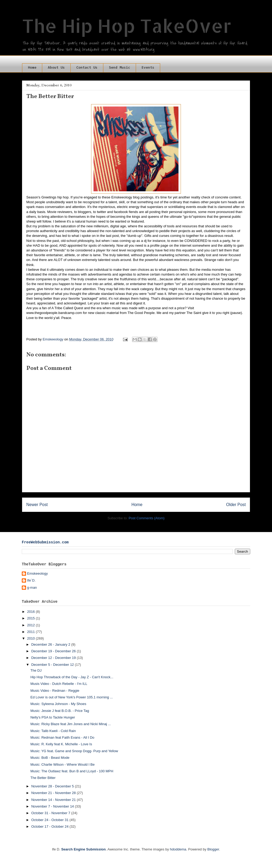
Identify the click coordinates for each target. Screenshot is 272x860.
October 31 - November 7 (51, 813)
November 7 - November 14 (53, 806)
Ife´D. (31, 580)
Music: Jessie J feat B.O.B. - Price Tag (59, 711)
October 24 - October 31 (50, 820)
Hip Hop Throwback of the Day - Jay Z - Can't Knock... (71, 677)
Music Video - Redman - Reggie (54, 691)
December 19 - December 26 (54, 651)
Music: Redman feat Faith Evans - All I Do (62, 737)
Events (148, 68)
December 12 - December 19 (54, 658)
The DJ (35, 670)
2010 (31, 638)
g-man (32, 587)
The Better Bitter (43, 778)
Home (32, 68)
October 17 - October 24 (50, 826)
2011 (31, 632)
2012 (31, 625)
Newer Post (37, 504)
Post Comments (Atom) (146, 518)
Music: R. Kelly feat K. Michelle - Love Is (61, 744)
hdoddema (178, 849)
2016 (31, 612)
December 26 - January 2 (51, 644)
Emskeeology (37, 573)
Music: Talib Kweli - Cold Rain (53, 731)
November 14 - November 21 (54, 800)
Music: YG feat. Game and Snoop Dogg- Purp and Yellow (74, 751)
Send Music (119, 68)
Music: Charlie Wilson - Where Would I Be (62, 764)
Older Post (236, 504)
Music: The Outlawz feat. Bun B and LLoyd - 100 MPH (71, 771)
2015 (31, 618)
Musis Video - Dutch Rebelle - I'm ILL (58, 684)
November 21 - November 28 (54, 793)
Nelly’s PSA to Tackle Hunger (52, 717)
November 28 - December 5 (53, 786)
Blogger (213, 849)
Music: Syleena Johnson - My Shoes (58, 704)
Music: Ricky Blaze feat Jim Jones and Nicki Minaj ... (70, 724)
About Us (56, 68)
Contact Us (86, 68)
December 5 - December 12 (53, 665)
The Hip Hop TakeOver (126, 25)
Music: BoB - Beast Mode (49, 758)
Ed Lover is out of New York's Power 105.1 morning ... (71, 697)
